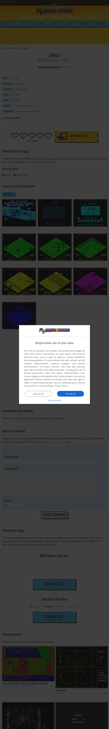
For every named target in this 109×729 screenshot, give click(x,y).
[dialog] (54, 364)
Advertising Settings (43, 382)
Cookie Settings (45, 385)
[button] (54, 400)
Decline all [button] (38, 393)
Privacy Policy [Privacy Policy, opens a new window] (61, 385)
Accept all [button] (71, 393)
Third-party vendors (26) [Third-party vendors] (52, 366)
